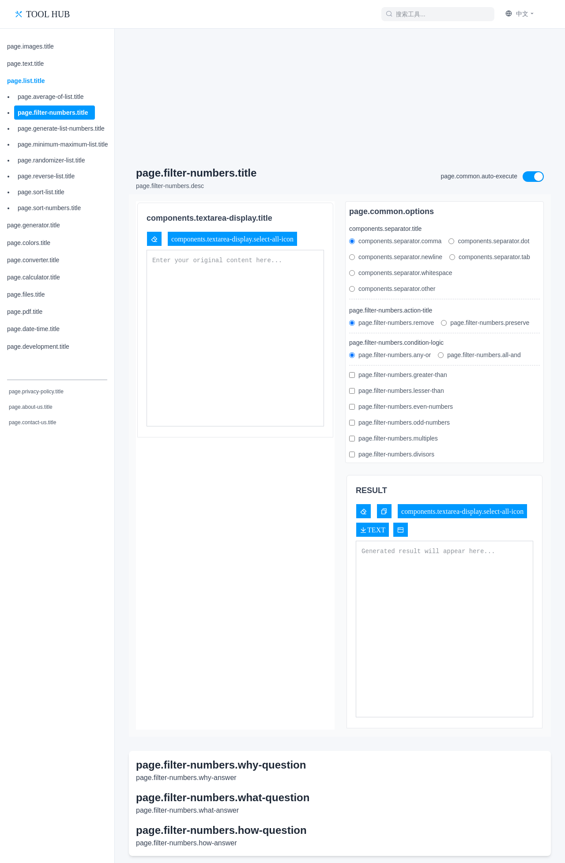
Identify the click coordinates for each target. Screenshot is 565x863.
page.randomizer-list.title (51, 160)
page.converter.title (33, 260)
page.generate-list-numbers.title (61, 128)
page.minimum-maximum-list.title (63, 144)
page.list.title (26, 80)
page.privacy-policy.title (36, 391)
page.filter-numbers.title (53, 112)
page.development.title (38, 346)
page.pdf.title (24, 311)
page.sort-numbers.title (49, 207)
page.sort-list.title (41, 192)
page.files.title (26, 294)
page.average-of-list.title (50, 96)
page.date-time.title (33, 328)
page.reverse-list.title (46, 176)
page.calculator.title (33, 277)
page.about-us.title (31, 407)
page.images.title (30, 46)
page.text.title (25, 63)
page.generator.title (33, 225)
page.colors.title (28, 242)
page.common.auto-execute (479, 176)
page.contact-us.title (32, 422)
